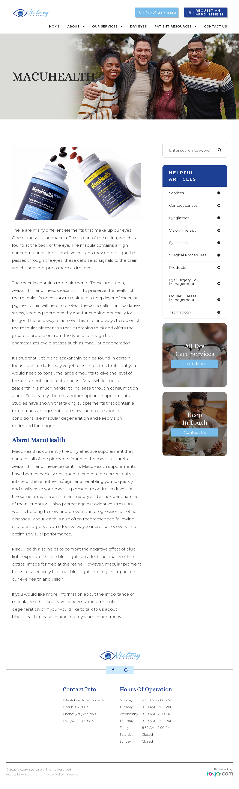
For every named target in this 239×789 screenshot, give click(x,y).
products (177, 268)
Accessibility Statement (23, 774)
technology (180, 313)
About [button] (76, 26)
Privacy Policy (53, 774)
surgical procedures (188, 256)
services (176, 193)
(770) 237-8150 (161, 13)
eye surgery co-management (184, 282)
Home (54, 26)
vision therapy (183, 230)
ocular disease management (183, 299)
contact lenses (183, 205)
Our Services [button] (107, 26)
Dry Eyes (138, 26)
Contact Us (215, 26)
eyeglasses (179, 218)
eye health (179, 243)
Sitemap (72, 774)
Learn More (195, 364)
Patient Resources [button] (176, 26)
